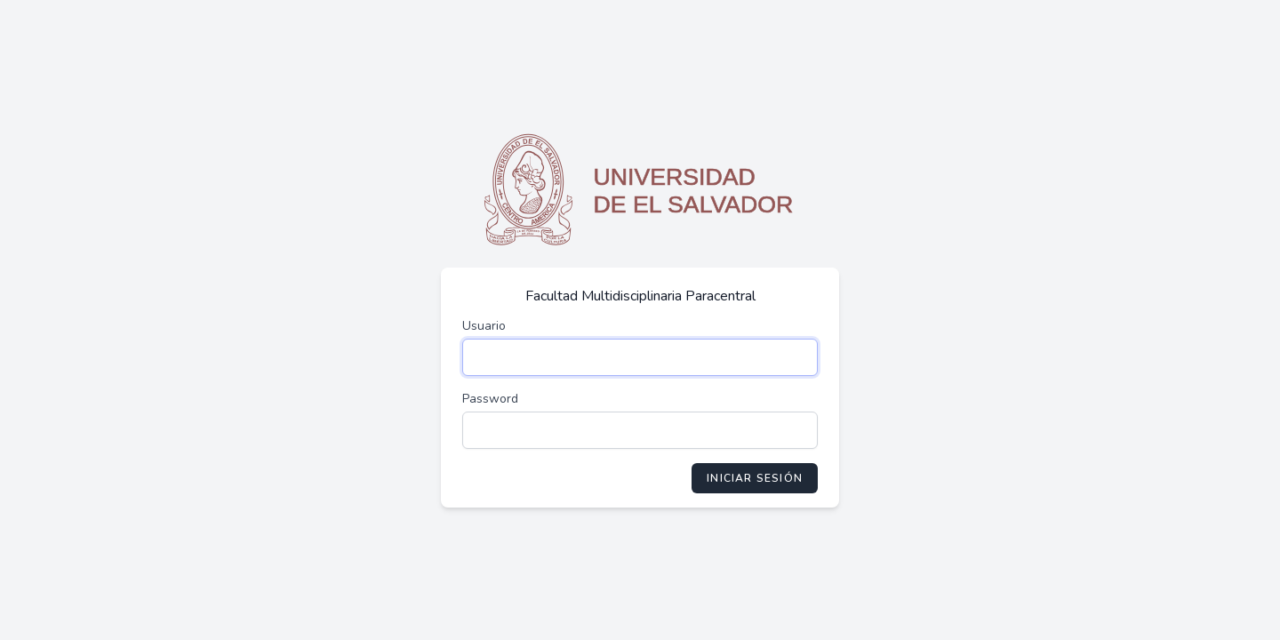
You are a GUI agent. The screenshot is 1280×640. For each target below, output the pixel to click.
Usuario (484, 325)
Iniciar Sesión (755, 478)
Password (490, 398)
